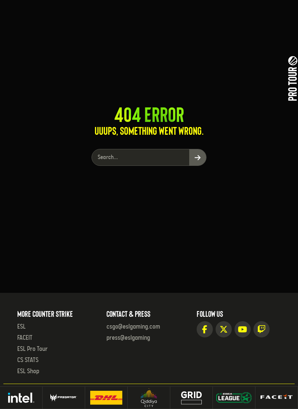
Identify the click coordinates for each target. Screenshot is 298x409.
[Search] (197, 157)
